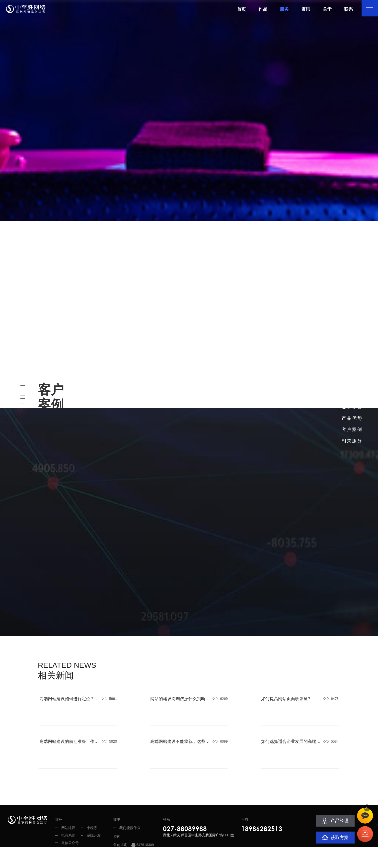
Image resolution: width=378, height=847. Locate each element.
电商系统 (68, 796)
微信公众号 (70, 804)
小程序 (92, 789)
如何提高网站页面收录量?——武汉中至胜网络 (307, 659)
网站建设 (68, 789)
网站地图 (270, 841)
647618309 (145, 806)
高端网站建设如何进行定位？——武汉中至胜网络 (88, 659)
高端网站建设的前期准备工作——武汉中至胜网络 (88, 702)
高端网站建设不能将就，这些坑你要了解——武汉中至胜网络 (210, 702)
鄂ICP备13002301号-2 (203, 841)
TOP (365, 802)
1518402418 (146, 813)
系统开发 (94, 796)
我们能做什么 (129, 789)
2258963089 (146, 821)
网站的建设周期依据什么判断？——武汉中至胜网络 (201, 659)
